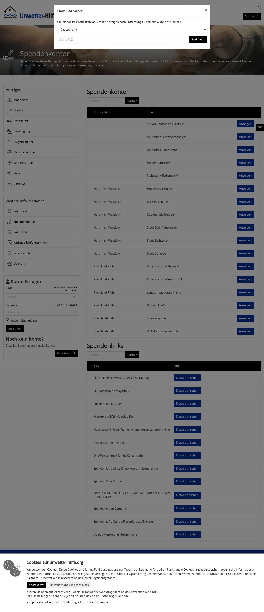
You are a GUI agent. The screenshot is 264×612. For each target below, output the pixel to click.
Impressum (36, 602)
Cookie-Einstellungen (94, 602)
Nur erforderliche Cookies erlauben (69, 584)
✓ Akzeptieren (36, 584)
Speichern (198, 39)
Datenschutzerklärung (62, 602)
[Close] (206, 10)
